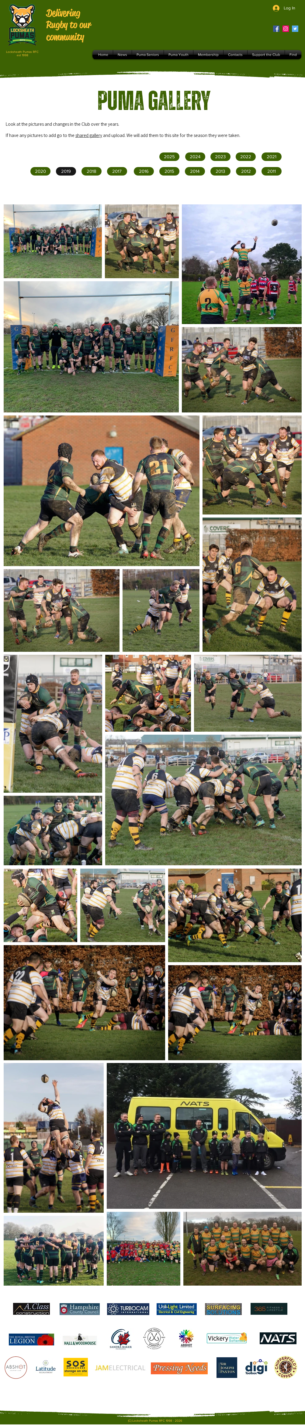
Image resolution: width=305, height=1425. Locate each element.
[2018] (91, 171)
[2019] (66, 171)
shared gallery (88, 135)
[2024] (195, 156)
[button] (169, 171)
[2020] (40, 171)
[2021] (272, 156)
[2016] (144, 171)
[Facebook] (276, 29)
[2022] (246, 156)
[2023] (220, 156)
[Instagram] (285, 29)
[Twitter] (295, 29)
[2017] (117, 171)
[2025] (169, 156)
